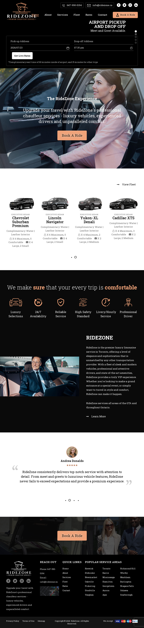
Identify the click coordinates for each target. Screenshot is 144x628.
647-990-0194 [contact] (72, 5)
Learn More (96, 416)
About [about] (48, 14)
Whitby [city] (124, 573)
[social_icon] (8, 581)
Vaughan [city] (89, 594)
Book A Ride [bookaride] (125, 14)
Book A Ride (72, 534)
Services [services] (62, 14)
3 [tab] (74, 500)
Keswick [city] (89, 568)
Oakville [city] (89, 581)
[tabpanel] (20, 222)
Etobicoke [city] (90, 573)
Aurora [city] (106, 590)
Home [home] (35, 14)
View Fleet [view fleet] (126, 184)
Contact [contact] (102, 14)
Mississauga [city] (109, 577)
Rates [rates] (89, 14)
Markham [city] (125, 577)
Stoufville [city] (90, 590)
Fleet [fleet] (77, 14)
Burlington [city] (125, 581)
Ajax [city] (105, 594)
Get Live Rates (22, 55)
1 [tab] (71, 257)
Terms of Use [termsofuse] (28, 621)
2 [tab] (75, 257)
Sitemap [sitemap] (41, 621)
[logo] (22, 11)
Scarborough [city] (126, 594)
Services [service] (66, 577)
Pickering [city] (90, 586)
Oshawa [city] (124, 590)
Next (141, 222)
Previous (2, 222)
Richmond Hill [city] (128, 568)
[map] (49, 591)
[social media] (119, 5)
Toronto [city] (106, 568)
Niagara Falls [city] (127, 586)
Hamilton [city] (108, 581)
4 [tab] (78, 500)
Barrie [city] (106, 573)
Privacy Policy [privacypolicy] (12, 621)
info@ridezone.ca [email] (99, 5)
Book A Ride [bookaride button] (72, 134)
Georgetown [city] (108, 586)
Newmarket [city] (91, 577)
